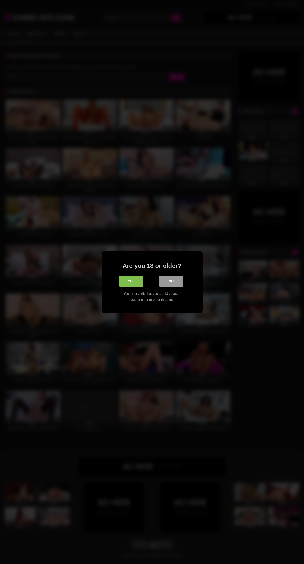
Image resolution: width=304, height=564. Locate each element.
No (171, 281)
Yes (131, 281)
